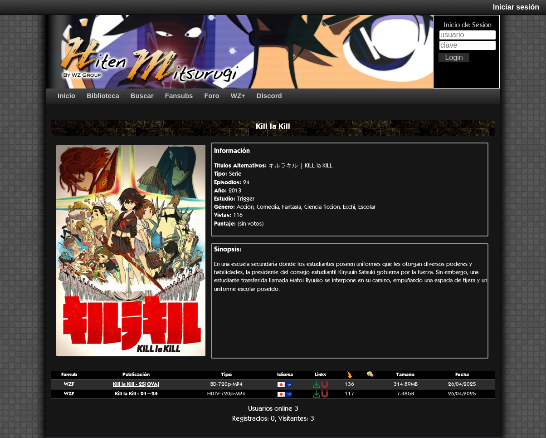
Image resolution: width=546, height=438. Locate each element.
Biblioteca (103, 95)
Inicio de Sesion (468, 24)
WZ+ (238, 95)
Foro (211, 95)
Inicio (66, 95)
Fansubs (179, 95)
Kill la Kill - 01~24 (136, 393)
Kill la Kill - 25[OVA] (136, 383)
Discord (269, 95)
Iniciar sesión (516, 7)
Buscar (142, 95)
